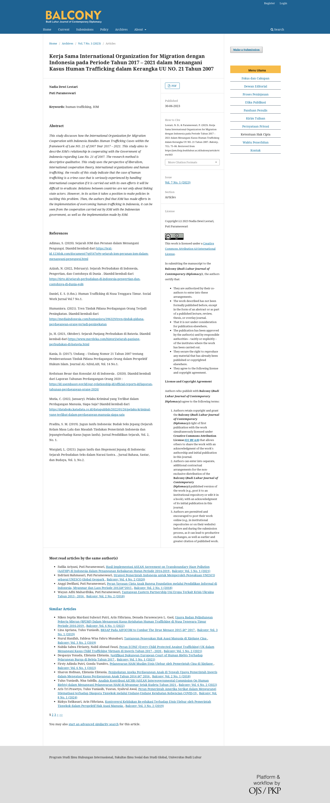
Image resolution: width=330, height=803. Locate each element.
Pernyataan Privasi (255, 126)
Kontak (255, 150)
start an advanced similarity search (94, 724)
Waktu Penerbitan (256, 142)
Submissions (84, 29)
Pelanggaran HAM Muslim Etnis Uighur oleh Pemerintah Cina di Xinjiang (162, 664)
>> (61, 715)
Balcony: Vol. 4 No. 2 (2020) (126, 579)
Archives (121, 29)
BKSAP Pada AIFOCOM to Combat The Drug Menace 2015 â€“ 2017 (148, 630)
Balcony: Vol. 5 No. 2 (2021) (183, 651)
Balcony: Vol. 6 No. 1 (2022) (105, 626)
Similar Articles (62, 609)
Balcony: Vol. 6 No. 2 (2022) (198, 685)
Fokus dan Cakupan (255, 78)
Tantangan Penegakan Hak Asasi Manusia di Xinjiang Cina (165, 638)
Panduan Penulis (255, 110)
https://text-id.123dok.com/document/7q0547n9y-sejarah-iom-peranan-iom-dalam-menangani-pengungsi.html (99, 253)
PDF (174, 86)
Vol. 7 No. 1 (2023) (89, 43)
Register (269, 3)
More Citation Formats (182, 162)
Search (277, 29)
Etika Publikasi (255, 102)
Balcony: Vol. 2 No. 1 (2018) (153, 588)
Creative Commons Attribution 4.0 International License (190, 248)
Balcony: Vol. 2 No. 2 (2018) (105, 596)
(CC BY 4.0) (192, 440)
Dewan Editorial (255, 86)
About (139, 29)
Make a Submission (246, 50)
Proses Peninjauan (256, 94)
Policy (104, 29)
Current (63, 29)
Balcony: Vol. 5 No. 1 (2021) (191, 571)
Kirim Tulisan (255, 118)
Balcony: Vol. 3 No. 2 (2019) (77, 643)
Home (47, 29)
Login (283, 3)
